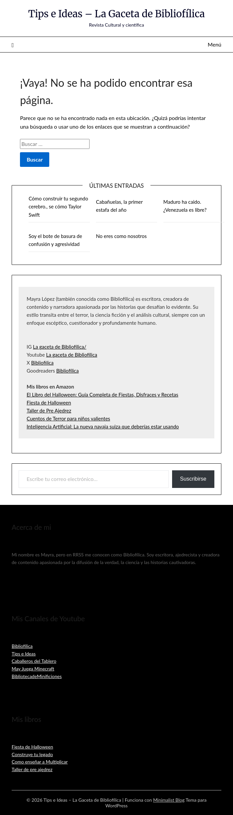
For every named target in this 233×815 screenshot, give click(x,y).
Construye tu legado (32, 754)
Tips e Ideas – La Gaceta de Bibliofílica (116, 14)
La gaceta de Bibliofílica (72, 355)
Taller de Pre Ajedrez (49, 410)
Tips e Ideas (24, 653)
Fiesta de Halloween (49, 403)
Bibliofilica (42, 363)
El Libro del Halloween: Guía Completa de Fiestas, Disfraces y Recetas (102, 395)
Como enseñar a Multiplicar (40, 761)
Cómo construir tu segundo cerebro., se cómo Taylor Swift (58, 206)
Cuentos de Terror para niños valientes (68, 418)
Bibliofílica (67, 371)
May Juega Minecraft (33, 668)
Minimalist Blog (169, 800)
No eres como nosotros (121, 236)
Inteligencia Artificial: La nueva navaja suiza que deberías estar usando (103, 426)
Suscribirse (193, 479)
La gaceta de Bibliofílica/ (59, 347)
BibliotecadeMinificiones (37, 676)
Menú (214, 44)
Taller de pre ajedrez (32, 769)
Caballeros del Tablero (34, 661)
